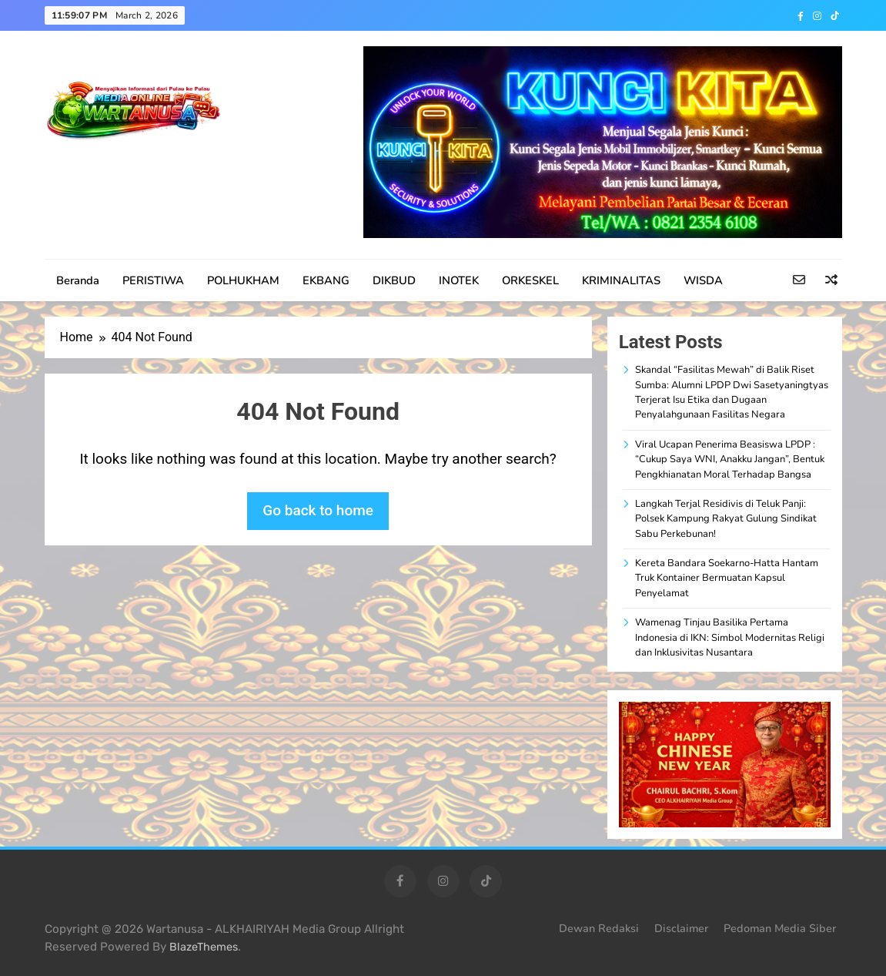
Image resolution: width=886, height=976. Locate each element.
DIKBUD (394, 280)
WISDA (703, 280)
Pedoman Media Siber (780, 928)
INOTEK (459, 280)
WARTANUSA (119, 166)
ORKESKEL (530, 280)
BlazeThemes (203, 947)
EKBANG (326, 280)
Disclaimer (681, 928)
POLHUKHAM (243, 280)
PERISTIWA (153, 280)
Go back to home (317, 510)
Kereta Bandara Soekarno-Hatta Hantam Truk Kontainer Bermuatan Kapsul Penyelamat (726, 578)
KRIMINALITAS (621, 280)
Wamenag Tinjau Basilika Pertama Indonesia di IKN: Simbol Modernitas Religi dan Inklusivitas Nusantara (729, 637)
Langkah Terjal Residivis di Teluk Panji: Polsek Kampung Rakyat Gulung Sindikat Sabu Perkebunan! (726, 519)
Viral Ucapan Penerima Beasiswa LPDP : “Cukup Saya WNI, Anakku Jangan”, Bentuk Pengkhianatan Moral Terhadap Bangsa (729, 459)
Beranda (77, 280)
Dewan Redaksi (599, 928)
